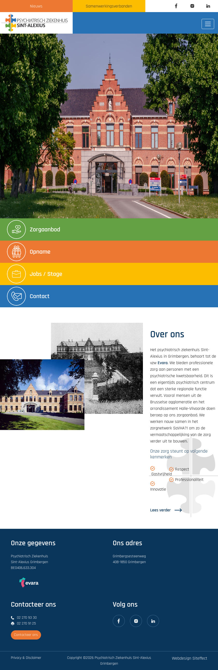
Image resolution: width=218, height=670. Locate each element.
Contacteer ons (26, 634)
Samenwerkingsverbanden (109, 6)
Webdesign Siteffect (189, 658)
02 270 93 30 (27, 617)
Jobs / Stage (34, 274)
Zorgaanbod (33, 229)
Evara (163, 363)
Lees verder (166, 510)
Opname (28, 251)
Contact (28, 296)
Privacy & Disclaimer (26, 657)
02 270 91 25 (26, 623)
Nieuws (36, 6)
